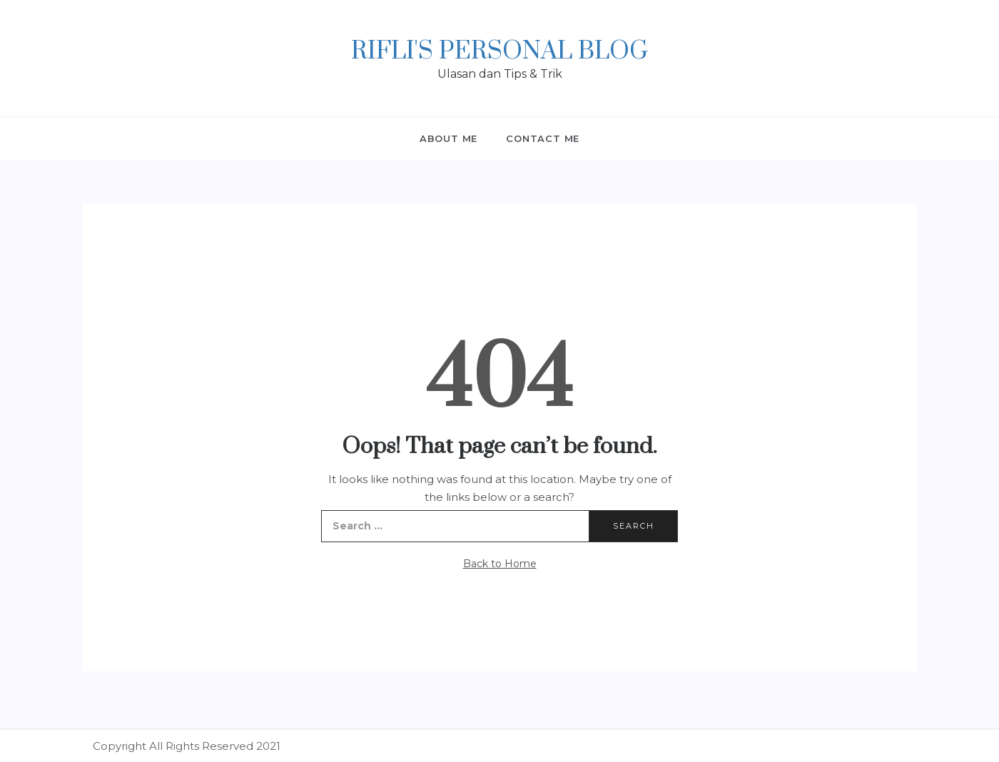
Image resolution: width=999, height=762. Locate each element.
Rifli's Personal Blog (499, 51)
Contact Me (542, 138)
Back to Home (500, 563)
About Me (448, 138)
